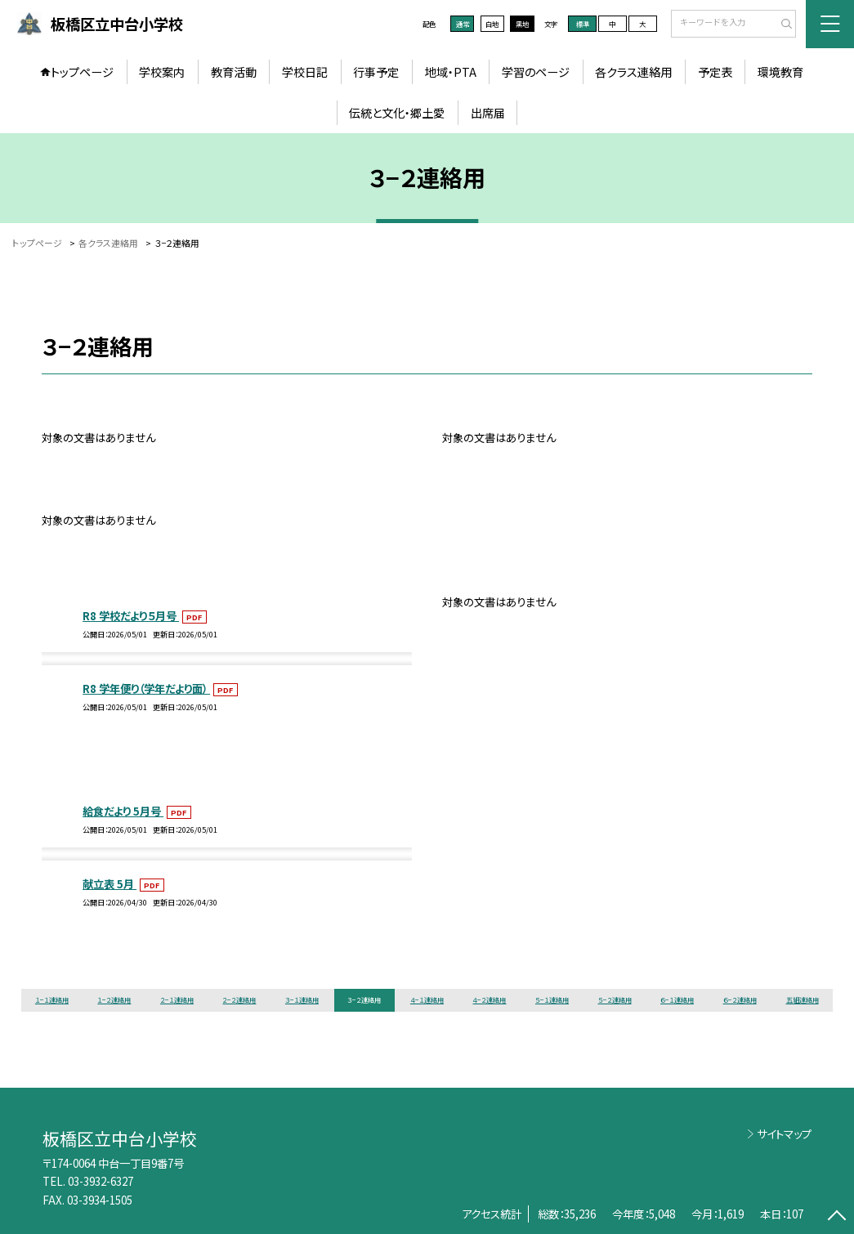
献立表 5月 (109, 883)
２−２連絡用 (239, 999)
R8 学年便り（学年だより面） (146, 688)
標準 (582, 24)
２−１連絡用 (177, 999)
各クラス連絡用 (633, 72)
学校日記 (305, 72)
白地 (492, 24)
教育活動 (234, 72)
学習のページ (536, 72)
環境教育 (780, 72)
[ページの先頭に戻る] (837, 1217)
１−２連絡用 (114, 999)
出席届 (488, 113)
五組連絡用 (802, 999)
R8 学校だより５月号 (131, 615)
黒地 (522, 24)
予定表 (715, 72)
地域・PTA (450, 72)
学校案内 (162, 72)
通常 (462, 24)
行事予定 (376, 72)
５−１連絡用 (552, 999)
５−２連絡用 (615, 999)
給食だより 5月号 (123, 811)
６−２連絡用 (740, 999)
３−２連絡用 (364, 999)
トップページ (82, 72)
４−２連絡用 (489, 999)
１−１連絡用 (52, 999)
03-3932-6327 (100, 1181)
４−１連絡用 (427, 999)
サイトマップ (784, 1133)
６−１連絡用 (677, 999)
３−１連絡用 (302, 999)
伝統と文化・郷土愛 (397, 113)
